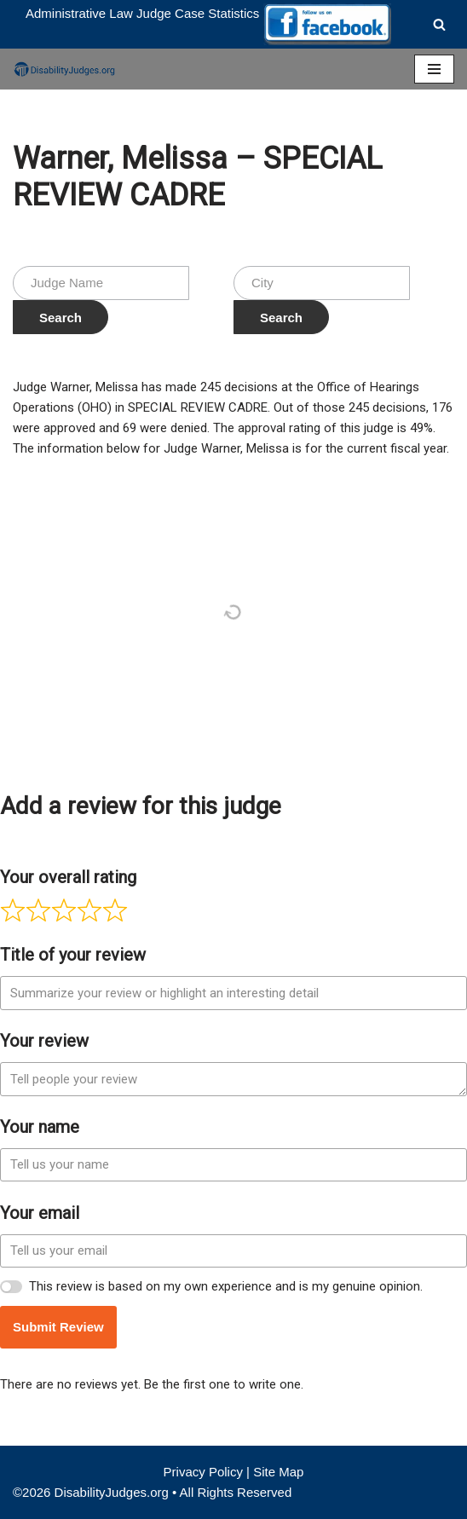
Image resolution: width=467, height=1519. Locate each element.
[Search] (439, 24)
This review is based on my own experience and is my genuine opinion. (226, 1286)
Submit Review (58, 1327)
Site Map (278, 1471)
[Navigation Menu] (434, 69)
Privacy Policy (203, 1471)
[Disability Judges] (64, 69)
